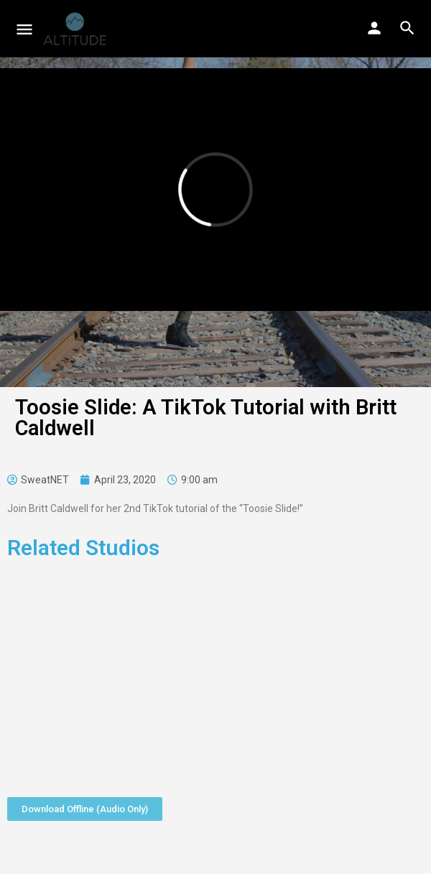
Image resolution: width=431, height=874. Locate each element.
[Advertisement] (215, 673)
